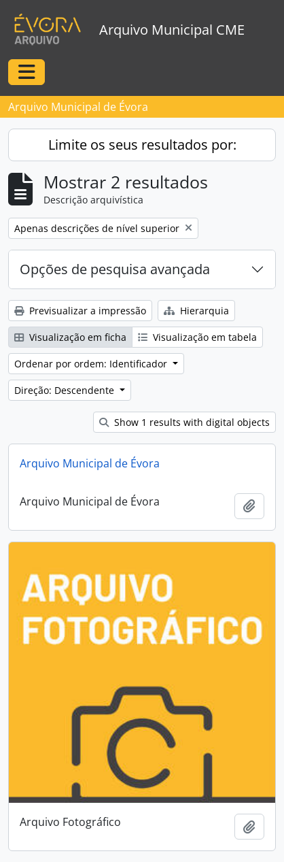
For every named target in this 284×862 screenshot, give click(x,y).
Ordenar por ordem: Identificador (92, 363)
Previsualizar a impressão (80, 310)
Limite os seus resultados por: (142, 144)
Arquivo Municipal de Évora (90, 463)
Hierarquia (196, 310)
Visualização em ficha (70, 337)
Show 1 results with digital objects (184, 422)
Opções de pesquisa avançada (115, 269)
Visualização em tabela (197, 337)
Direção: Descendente (65, 390)
